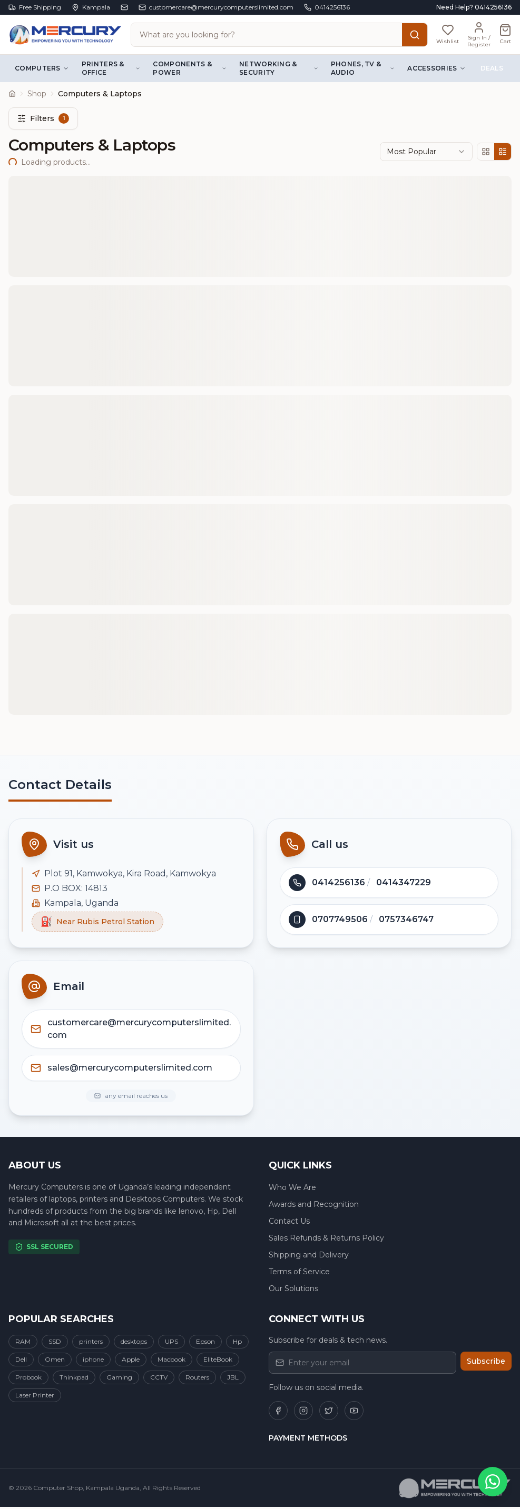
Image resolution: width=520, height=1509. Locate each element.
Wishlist (358, 276)
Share (454, 276)
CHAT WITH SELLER (76, 465)
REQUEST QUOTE (216, 465)
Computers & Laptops (68, 72)
